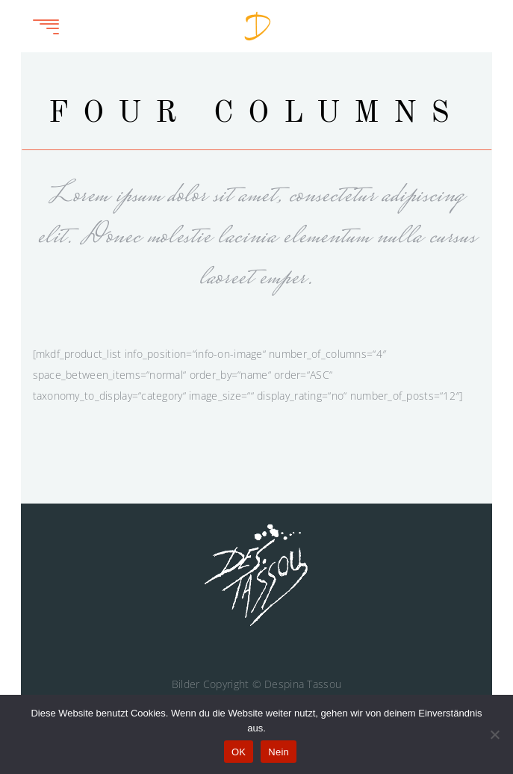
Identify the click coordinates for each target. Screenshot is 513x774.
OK (238, 752)
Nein (278, 752)
